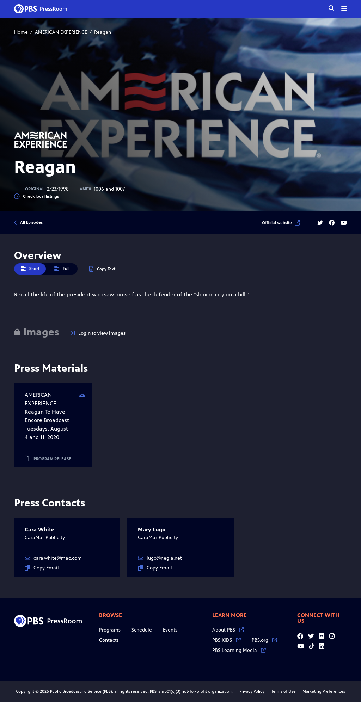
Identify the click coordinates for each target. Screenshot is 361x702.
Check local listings (36, 196)
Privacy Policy (251, 691)
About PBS (228, 630)
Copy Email (42, 568)
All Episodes (31, 222)
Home (21, 32)
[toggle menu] (344, 8)
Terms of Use (283, 691)
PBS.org (264, 640)
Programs (110, 630)
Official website (281, 222)
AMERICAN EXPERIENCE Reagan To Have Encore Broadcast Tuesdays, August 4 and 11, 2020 (47, 416)
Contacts (109, 640)
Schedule (141, 630)
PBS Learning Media (239, 650)
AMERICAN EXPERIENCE (61, 32)
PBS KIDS (226, 640)
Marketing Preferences (323, 691)
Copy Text (102, 269)
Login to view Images (97, 333)
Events (170, 630)
